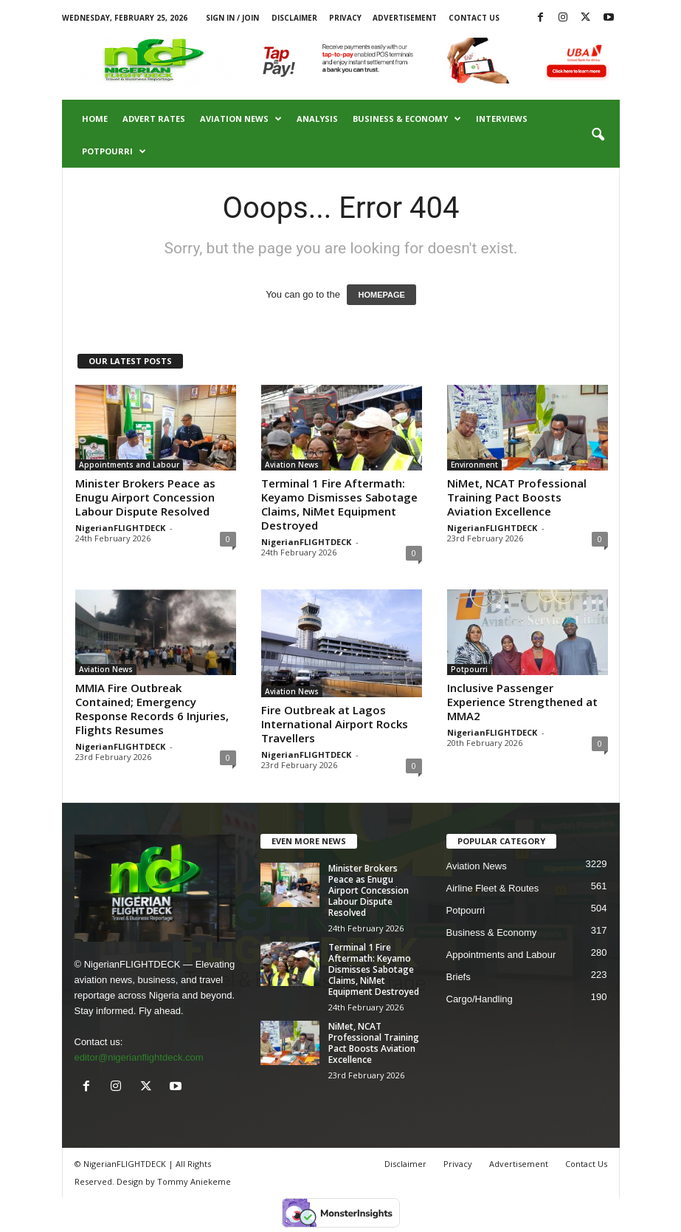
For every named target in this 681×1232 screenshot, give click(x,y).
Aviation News (241, 119)
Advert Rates (153, 118)
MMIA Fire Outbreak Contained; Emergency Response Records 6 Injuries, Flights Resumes (152, 708)
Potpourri (114, 151)
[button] (597, 135)
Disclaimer (294, 18)
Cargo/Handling (479, 999)
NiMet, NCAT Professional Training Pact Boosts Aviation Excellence (517, 497)
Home (95, 118)
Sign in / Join (232, 18)
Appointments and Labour (129, 464)
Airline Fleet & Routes (492, 888)
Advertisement (405, 18)
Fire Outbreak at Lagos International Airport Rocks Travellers (334, 723)
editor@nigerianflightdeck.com (139, 1057)
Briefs (458, 976)
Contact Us (474, 18)
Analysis (317, 118)
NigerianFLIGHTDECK (120, 527)
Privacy (345, 18)
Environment (474, 464)
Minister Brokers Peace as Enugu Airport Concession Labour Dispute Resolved (145, 497)
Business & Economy (407, 119)
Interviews (502, 118)
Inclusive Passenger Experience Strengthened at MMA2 (522, 701)
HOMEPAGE (381, 294)
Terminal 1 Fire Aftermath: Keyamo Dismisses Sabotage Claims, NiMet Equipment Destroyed (339, 504)
